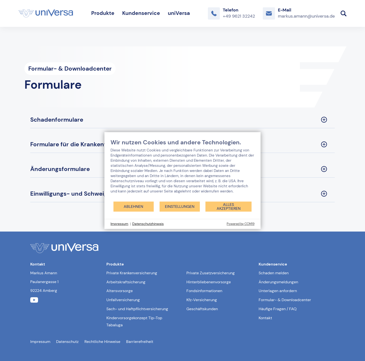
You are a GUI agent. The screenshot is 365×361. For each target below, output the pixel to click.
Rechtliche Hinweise (102, 341)
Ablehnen (133, 206)
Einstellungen (179, 206)
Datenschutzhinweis (148, 224)
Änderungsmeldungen (278, 282)
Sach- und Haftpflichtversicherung (137, 308)
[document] (182, 169)
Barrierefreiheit (139, 341)
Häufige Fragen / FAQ (278, 308)
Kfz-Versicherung (201, 299)
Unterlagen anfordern (278, 290)
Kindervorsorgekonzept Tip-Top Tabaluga (134, 321)
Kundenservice (141, 13)
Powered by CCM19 (240, 224)
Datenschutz (67, 341)
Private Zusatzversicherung (210, 273)
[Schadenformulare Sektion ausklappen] (182, 119)
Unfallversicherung (123, 299)
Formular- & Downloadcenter (285, 299)
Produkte (102, 13)
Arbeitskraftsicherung (125, 282)
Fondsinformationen (204, 290)
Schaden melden (274, 273)
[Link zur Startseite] (46, 13)
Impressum (40, 341)
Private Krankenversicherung (131, 273)
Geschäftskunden (202, 308)
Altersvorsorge (119, 290)
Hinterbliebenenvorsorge (208, 282)
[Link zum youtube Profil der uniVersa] (34, 300)
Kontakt (265, 317)
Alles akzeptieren (229, 206)
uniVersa (179, 13)
